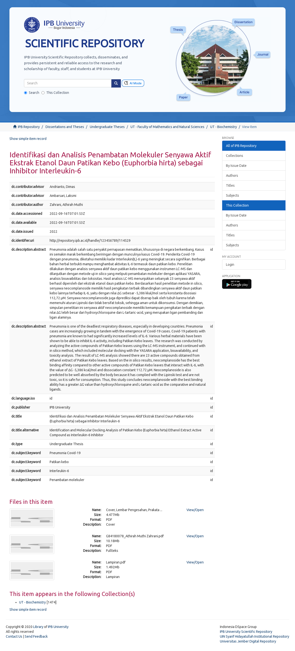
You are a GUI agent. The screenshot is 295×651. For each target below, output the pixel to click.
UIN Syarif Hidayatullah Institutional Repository (254, 636)
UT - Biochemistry (223, 127)
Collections (234, 156)
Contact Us (14, 636)
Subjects (232, 195)
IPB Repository (29, 127)
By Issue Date (236, 166)
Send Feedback (36, 636)
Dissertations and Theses (65, 127)
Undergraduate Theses (107, 127)
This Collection (55, 93)
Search (31, 93)
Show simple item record (28, 139)
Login (230, 264)
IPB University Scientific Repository (246, 632)
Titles (230, 185)
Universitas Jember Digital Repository (248, 641)
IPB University (58, 627)
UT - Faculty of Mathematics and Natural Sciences (167, 127)
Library (38, 627)
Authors (232, 175)
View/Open (195, 510)
